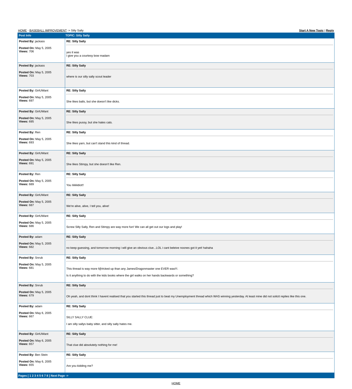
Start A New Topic (311, 30)
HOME (22, 30)
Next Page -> (59, 375)
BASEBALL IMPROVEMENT (48, 30)
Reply (330, 30)
